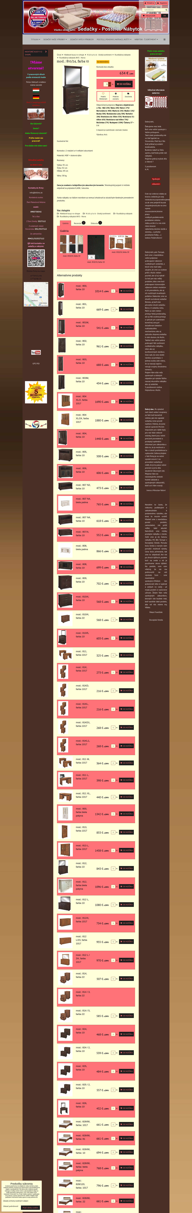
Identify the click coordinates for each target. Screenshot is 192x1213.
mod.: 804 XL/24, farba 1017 (82, 418)
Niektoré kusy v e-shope (70, 213)
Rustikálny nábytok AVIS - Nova (73, 216)
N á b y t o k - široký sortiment (98, 213)
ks (114, 291)
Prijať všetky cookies (30, 1208)
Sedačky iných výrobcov (82, 39)
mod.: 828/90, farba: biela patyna (83, 1167)
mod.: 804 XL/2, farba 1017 (81, 400)
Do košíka (124, 84)
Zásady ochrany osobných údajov (15, 1201)
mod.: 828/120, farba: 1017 (82, 1184)
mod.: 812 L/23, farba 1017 (81, 940)
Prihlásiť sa (149, 3)
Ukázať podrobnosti (10, 1206)
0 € (165, 16)
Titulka (35, 39)
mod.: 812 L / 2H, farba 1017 (83, 958)
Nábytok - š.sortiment (146, 39)
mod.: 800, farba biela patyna (81, 812)
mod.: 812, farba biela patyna (81, 885)
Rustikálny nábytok (124, 213)
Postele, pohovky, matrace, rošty (114, 39)
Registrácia (162, 3)
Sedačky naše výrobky (55, 39)
